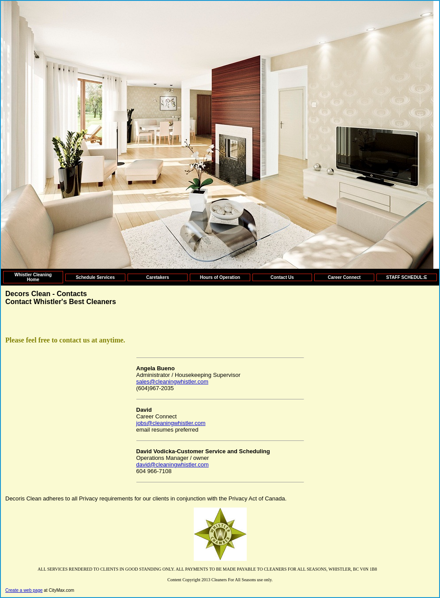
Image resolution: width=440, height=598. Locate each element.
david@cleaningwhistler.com (172, 464)
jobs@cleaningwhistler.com (171, 423)
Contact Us (282, 277)
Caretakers (157, 277)
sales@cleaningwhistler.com (172, 381)
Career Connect (344, 277)
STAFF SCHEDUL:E (406, 277)
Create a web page (24, 590)
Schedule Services (95, 277)
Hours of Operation (220, 277)
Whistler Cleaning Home (33, 277)
